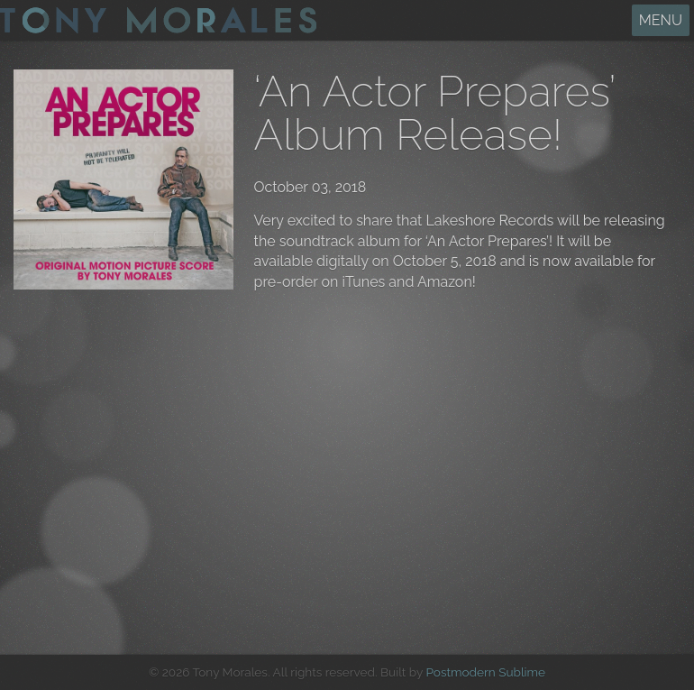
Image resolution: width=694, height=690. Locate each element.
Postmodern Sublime (485, 672)
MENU (660, 20)
